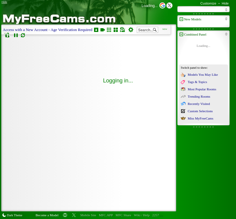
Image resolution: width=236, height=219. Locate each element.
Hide (225, 3)
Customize (208, 3)
